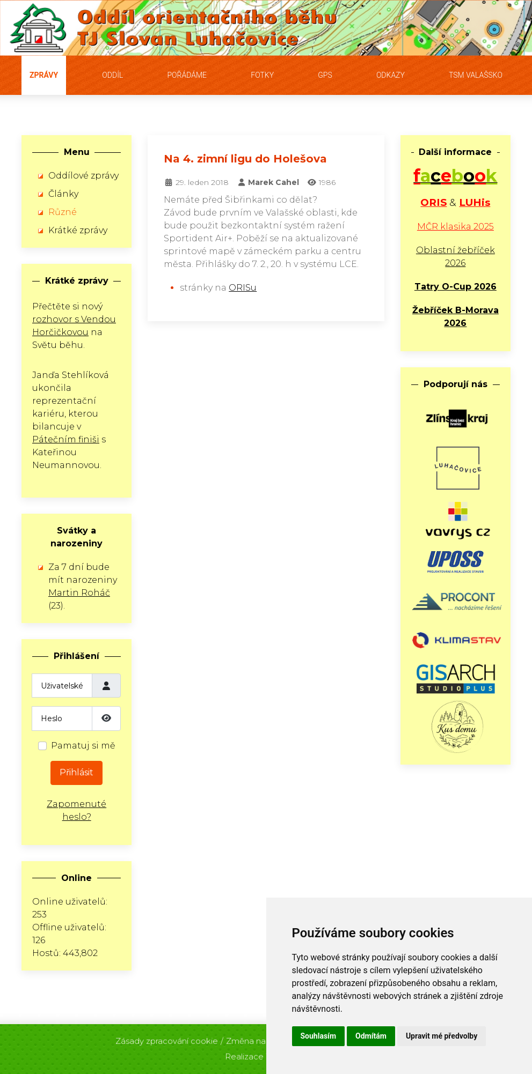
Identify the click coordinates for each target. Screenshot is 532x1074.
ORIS (433, 202)
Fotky (262, 75)
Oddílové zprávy (83, 176)
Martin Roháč (79, 593)
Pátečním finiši (65, 439)
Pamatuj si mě (83, 745)
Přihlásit (76, 772)
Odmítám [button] (371, 1036)
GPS (325, 75)
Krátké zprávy (77, 230)
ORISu (243, 288)
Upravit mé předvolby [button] (441, 1036)
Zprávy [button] (44, 75)
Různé (62, 212)
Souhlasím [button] (319, 1036)
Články (63, 194)
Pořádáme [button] (187, 75)
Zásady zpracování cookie (166, 1038)
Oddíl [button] (112, 75)
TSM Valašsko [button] (475, 75)
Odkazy (390, 75)
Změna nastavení (260, 1038)
